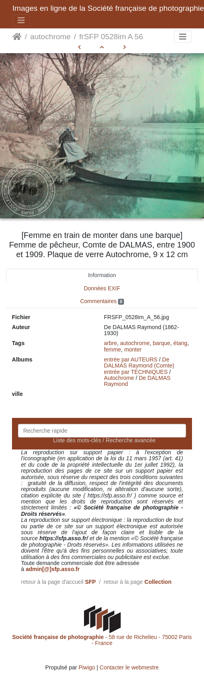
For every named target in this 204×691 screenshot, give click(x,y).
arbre (110, 343)
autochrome (50, 36)
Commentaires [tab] (102, 301)
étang (180, 343)
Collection (158, 582)
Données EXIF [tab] (102, 288)
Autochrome (119, 378)
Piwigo (86, 667)
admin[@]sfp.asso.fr (53, 569)
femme (112, 349)
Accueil (17, 36)
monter (133, 349)
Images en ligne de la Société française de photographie (108, 8)
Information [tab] (102, 275)
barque (161, 343)
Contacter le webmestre (129, 667)
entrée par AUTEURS (131, 359)
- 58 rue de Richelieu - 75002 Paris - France (102, 640)
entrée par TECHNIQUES (136, 372)
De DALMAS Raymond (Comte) (139, 362)
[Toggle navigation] (21, 20)
